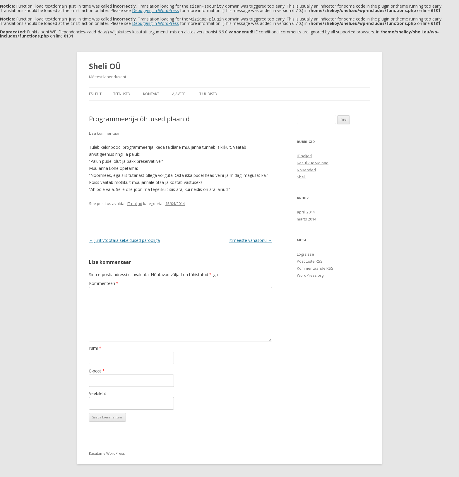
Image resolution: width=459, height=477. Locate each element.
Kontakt (151, 92)
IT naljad (134, 202)
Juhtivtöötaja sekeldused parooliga (124, 239)
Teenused (121, 92)
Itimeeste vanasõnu (250, 239)
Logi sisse (305, 253)
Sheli (301, 175)
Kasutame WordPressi (107, 452)
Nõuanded (306, 168)
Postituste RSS (310, 260)
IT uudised (207, 92)
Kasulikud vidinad (312, 161)
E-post (97, 369)
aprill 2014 (306, 210)
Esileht (95, 92)
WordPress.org (310, 274)
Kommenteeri (104, 282)
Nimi (95, 347)
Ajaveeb (179, 92)
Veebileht (97, 392)
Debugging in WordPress (155, 10)
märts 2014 (306, 217)
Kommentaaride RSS (315, 267)
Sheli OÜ (105, 65)
